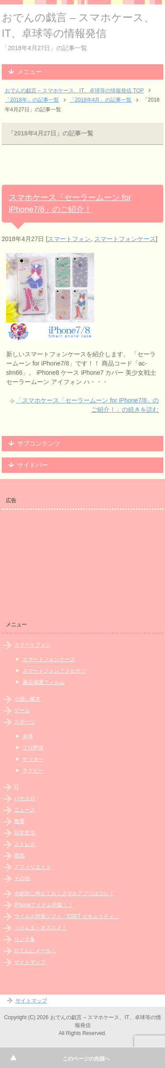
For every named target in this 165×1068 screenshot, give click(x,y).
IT (16, 787)
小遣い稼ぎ (27, 699)
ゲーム (22, 710)
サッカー (33, 759)
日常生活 (24, 833)
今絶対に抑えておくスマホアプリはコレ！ (64, 893)
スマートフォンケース (125, 238)
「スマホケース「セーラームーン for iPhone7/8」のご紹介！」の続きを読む (87, 405)
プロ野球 (33, 748)
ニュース (24, 810)
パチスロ (24, 798)
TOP (74, 91)
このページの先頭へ (86, 1059)
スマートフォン (69, 238)
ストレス (24, 844)
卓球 (27, 736)
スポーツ (24, 722)
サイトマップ (30, 962)
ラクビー (33, 771)
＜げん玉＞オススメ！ (40, 928)
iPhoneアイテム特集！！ (43, 905)
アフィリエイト (32, 867)
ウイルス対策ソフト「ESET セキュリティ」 (66, 916)
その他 (22, 878)
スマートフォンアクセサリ (54, 671)
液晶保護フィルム (43, 682)
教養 (19, 821)
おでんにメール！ (35, 950)
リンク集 (24, 939)
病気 (19, 855)
